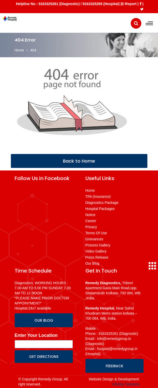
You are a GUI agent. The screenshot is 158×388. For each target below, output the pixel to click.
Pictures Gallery (97, 245)
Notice (90, 215)
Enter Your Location (36, 335)
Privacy (91, 227)
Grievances (94, 239)
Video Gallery (96, 251)
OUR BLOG (43, 320)
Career (90, 221)
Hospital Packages (100, 209)
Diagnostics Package (102, 203)
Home (19, 50)
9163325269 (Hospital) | (102, 4)
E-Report (129, 4)
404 (33, 50)
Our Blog (92, 263)
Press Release (96, 257)
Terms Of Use (96, 233)
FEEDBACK (114, 365)
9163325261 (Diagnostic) (59, 4)
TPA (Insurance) (98, 197)
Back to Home (79, 161)
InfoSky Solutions (126, 384)
